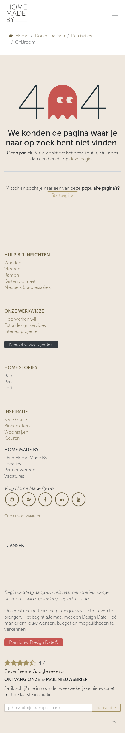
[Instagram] (12, 499)
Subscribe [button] (106, 707)
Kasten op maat (20, 281)
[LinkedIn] (62, 499)
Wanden (12, 263)
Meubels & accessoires (27, 287)
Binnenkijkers (17, 426)
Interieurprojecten (22, 331)
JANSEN (15, 545)
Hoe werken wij (20, 319)
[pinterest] (29, 499)
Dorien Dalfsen (50, 36)
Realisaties (81, 36)
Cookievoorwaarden (22, 515)
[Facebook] (45, 499)
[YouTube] (78, 499)
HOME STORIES (20, 367)
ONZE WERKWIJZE (24, 311)
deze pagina (81, 159)
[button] (114, 721)
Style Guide (15, 419)
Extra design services (25, 325)
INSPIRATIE (16, 411)
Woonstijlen (16, 432)
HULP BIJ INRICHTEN (27, 255)
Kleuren (12, 438)
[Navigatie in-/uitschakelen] (115, 14)
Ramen (11, 275)
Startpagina (62, 195)
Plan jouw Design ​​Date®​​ (33, 642)
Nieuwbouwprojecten (31, 344)
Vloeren (12, 269)
